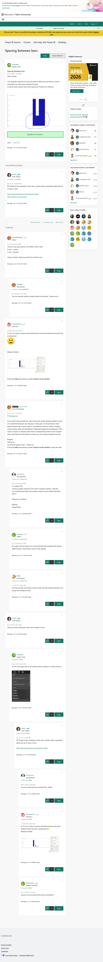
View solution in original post (17, 197)
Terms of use (5, 948)
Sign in (80, 24)
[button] (45, 56)
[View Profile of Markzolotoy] (30, 883)
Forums (27, 42)
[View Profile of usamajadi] (15, 64)
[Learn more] (76, 91)
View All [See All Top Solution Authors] (73, 160)
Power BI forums (13, 42)
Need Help (16, 142)
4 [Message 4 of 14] (13, 203)
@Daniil (23, 895)
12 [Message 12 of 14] (13, 385)
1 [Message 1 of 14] (13, 147)
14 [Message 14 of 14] (18, 303)
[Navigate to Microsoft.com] (7, 14)
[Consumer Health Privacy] (26, 955)
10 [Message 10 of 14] (18, 555)
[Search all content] (76, 28)
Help (86, 24)
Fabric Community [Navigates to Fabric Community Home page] (23, 14)
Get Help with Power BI (44, 42)
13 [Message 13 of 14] (13, 264)
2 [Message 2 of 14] (13, 634)
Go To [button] (93, 24)
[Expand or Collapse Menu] (3, 19)
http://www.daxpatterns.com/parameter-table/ (23, 194)
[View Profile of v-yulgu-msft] (23, 406)
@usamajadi (13, 416)
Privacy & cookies (6, 945)
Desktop (62, 42)
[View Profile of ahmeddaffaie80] (17, 237)
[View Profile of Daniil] (14, 174)
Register (72, 24)
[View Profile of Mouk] (18, 576)
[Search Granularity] (43, 28)
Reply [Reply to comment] (59, 210)
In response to (13, 179)
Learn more (6, 8)
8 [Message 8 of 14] (13, 453)
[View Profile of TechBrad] (20, 284)
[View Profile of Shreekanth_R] (16, 324)
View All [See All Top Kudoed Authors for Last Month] (73, 202)
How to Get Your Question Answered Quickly (79, 116)
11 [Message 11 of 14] (18, 513)
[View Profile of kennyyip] (20, 534)
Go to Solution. (38, 134)
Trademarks (4, 951)
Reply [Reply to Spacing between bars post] (59, 154)
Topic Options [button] (57, 56)
